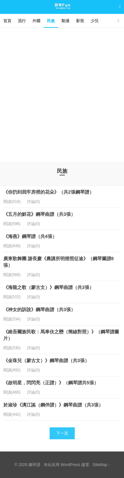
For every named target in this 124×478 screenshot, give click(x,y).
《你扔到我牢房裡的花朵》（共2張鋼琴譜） (48, 192)
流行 (22, 21)
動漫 (65, 21)
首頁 (7, 21)
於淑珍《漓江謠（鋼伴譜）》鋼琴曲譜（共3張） (53, 404)
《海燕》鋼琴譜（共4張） (30, 236)
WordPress (70, 464)
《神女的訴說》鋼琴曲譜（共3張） (39, 309)
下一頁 (62, 433)
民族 (51, 21)
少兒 (95, 21)
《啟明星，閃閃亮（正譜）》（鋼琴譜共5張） (51, 382)
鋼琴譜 (62, 13)
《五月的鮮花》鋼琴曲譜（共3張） (39, 214)
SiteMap (100, 464)
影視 (80, 21)
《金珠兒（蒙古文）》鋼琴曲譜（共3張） (46, 360)
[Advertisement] (62, 93)
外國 (36, 21)
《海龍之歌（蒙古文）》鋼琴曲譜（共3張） (48, 287)
